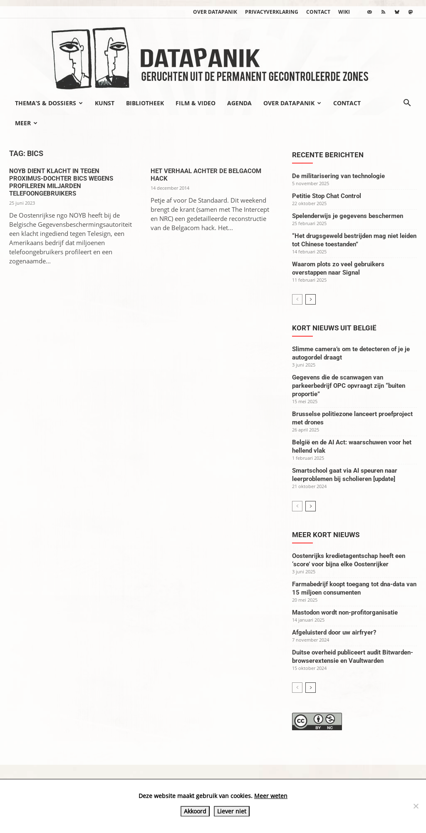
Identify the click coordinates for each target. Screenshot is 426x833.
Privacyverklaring (271, 11)
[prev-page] (297, 299)
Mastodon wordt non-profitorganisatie (345, 612)
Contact (318, 11)
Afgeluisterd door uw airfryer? (334, 632)
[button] (407, 103)
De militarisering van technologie (338, 176)
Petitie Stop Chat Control (326, 196)
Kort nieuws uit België (334, 328)
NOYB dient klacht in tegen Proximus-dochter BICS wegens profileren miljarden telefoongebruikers (61, 182)
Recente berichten (328, 155)
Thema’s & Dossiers (49, 103)
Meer (26, 123)
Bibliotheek (145, 103)
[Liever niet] (415, 806)
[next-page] (310, 299)
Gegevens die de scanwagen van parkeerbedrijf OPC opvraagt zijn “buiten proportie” (348, 386)
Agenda (239, 103)
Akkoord (195, 811)
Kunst (104, 103)
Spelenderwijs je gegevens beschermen (347, 216)
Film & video (195, 103)
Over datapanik (215, 11)
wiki (344, 11)
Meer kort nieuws (325, 535)
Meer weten (270, 796)
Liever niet (231, 811)
